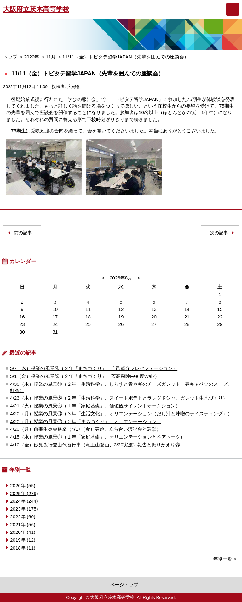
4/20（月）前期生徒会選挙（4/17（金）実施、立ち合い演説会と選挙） (85, 429)
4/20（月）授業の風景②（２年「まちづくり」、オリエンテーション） (85, 421)
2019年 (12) (22, 540)
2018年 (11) (22, 547)
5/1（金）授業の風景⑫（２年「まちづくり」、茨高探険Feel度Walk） (84, 376)
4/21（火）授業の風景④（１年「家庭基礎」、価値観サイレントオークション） (95, 405)
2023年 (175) (24, 508)
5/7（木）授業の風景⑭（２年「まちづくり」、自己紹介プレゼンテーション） (93, 368)
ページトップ (124, 584)
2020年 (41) (22, 532)
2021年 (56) (22, 524)
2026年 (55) (22, 485)
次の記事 (219, 232)
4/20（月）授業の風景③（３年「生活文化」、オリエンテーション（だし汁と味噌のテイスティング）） (121, 413)
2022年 (31, 56)
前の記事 (23, 232)
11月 (51, 56)
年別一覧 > (224, 558)
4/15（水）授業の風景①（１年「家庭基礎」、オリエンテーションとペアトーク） (97, 436)
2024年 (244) (24, 501)
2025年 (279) (24, 493)
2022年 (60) (22, 516)
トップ (10, 56)
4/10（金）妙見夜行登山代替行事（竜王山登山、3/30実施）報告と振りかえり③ (95, 444)
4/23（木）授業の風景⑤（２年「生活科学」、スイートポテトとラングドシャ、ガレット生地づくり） (119, 397)
